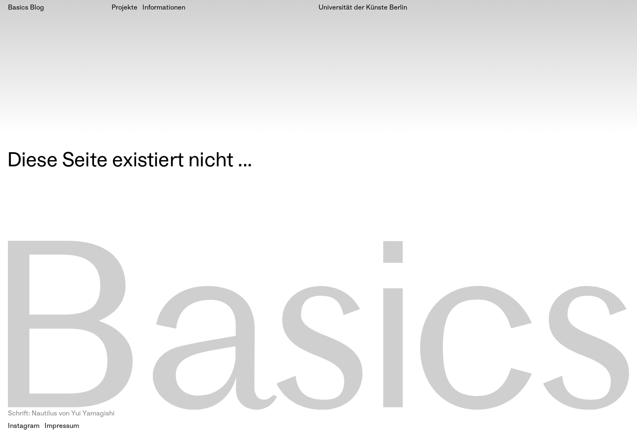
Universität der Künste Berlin (362, 8)
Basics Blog (26, 8)
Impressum (62, 426)
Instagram (24, 426)
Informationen (163, 8)
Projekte (124, 8)
